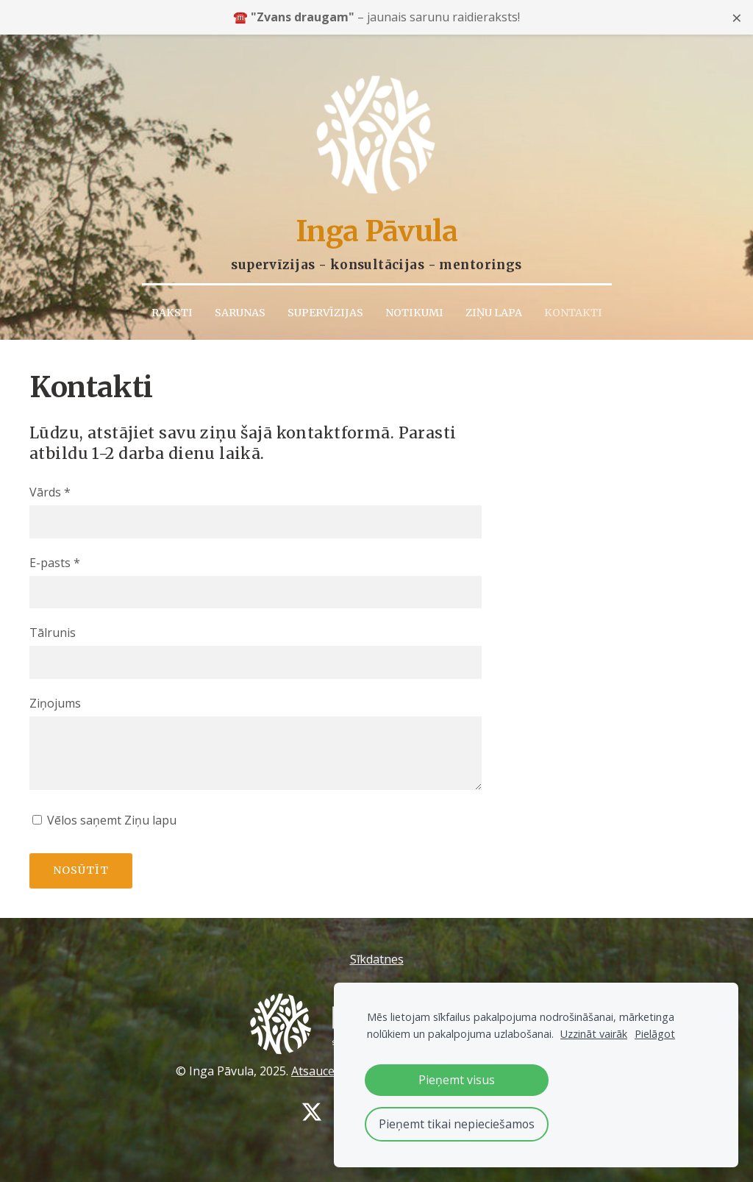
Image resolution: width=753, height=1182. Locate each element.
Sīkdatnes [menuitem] (377, 952)
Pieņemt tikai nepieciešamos (457, 1124)
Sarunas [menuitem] (240, 305)
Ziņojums (55, 696)
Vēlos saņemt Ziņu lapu (104, 813)
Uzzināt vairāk (593, 1034)
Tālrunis (52, 626)
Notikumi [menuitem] (414, 305)
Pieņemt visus (456, 1080)
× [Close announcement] (737, 17)
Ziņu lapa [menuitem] (493, 305)
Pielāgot (655, 1034)
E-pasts (54, 555)
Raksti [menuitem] (172, 305)
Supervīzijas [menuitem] (325, 305)
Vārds (50, 485)
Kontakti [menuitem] (573, 305)
